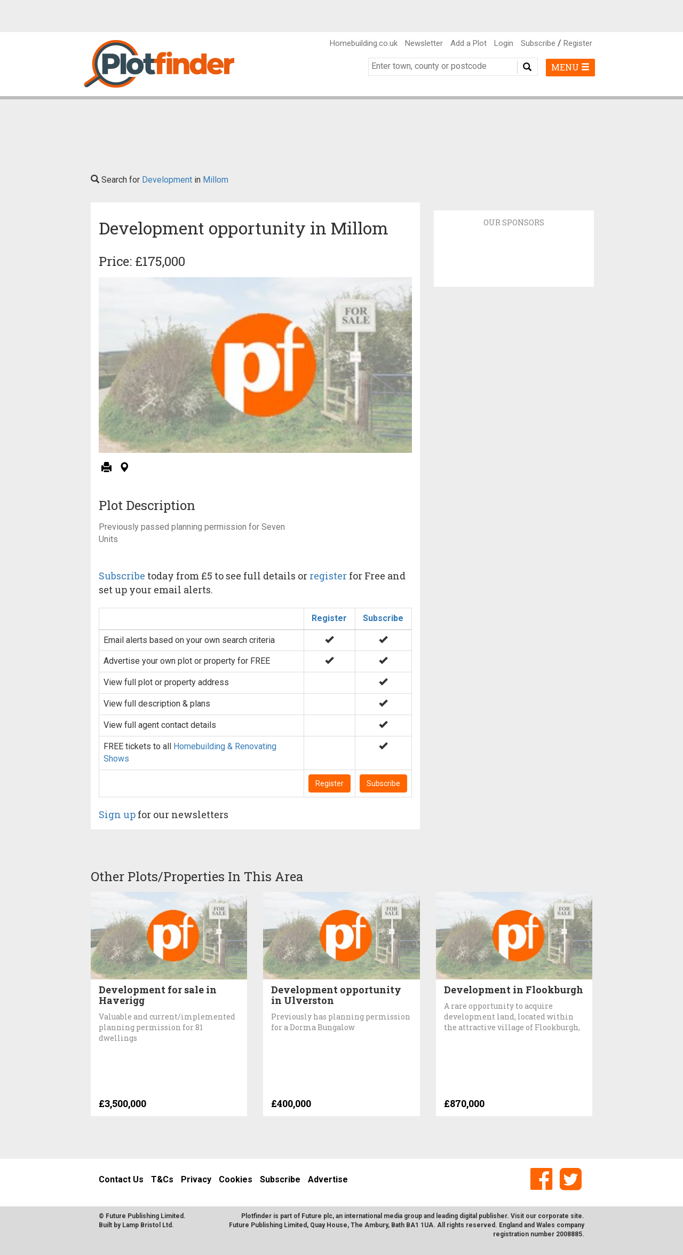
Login (503, 43)
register (328, 575)
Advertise (328, 1179)
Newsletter (424, 43)
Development (167, 180)
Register (577, 43)
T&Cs (162, 1179)
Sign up (117, 814)
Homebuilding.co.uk (364, 43)
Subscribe (538, 43)
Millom (215, 180)
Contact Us (121, 1179)
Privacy (196, 1179)
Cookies (235, 1179)
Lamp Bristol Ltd (147, 1225)
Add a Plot (468, 43)
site (576, 1216)
